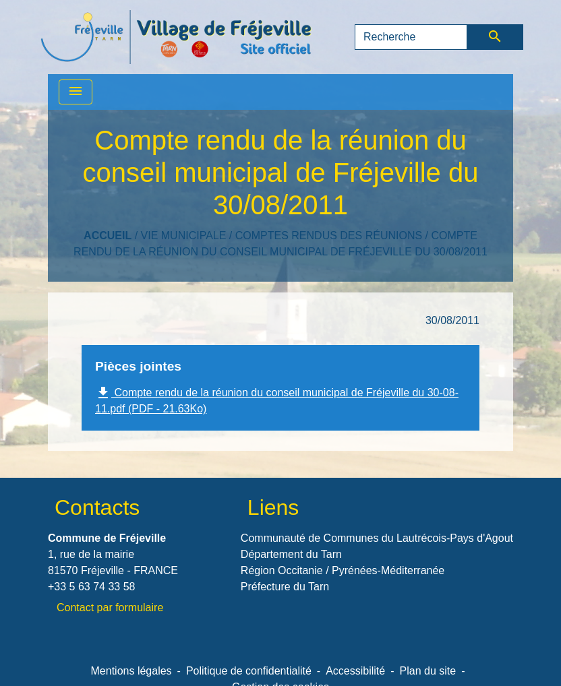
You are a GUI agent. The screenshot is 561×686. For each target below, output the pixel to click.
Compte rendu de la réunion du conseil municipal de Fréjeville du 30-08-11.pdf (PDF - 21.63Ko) (277, 399)
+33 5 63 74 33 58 (91, 586)
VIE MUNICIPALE (184, 235)
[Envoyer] (495, 37)
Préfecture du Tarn (285, 586)
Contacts (97, 507)
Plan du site (428, 671)
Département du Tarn (291, 554)
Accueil (107, 235)
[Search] (411, 37)
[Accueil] (176, 37)
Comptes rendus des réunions (328, 235)
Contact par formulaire (110, 607)
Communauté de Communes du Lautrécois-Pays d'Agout (377, 538)
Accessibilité (355, 671)
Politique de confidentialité (249, 671)
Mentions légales (131, 671)
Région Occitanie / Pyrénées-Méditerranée (342, 570)
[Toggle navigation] (75, 92)
